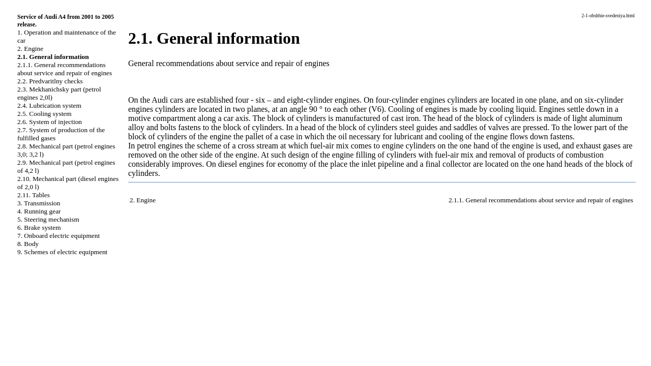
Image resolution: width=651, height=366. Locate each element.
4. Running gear (39, 211)
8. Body (28, 244)
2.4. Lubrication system (49, 105)
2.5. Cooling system (44, 113)
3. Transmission (38, 203)
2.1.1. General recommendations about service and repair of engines (64, 69)
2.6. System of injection (49, 122)
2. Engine (30, 48)
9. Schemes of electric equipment (62, 252)
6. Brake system (39, 227)
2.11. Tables (33, 195)
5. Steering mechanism (48, 219)
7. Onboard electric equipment (58, 235)
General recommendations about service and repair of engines (229, 63)
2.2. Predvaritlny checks (50, 81)
